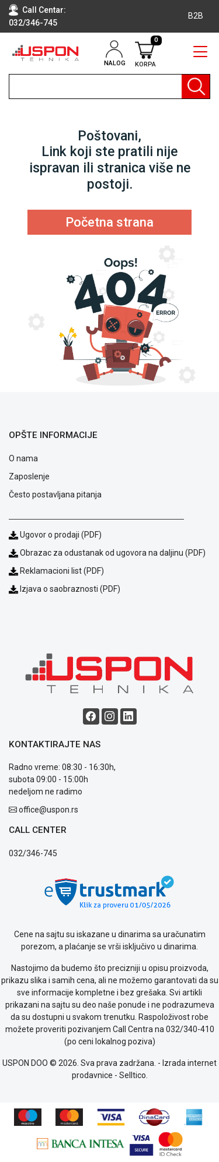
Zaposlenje (29, 476)
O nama (23, 458)
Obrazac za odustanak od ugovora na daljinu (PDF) (113, 552)
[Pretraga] (196, 86)
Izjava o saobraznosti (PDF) (70, 589)
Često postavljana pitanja (55, 494)
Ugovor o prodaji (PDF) (55, 534)
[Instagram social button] (110, 716)
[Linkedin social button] (128, 716)
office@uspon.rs (48, 809)
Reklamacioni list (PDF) (56, 570)
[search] (109, 86)
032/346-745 (33, 22)
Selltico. (133, 1075)
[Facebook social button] (91, 716)
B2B (195, 15)
